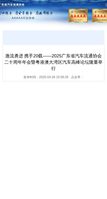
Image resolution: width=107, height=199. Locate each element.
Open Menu (97, 12)
